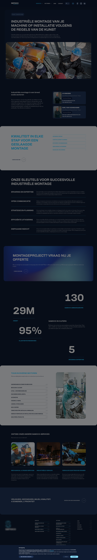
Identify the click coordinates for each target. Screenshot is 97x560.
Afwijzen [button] (66, 556)
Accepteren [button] (74, 556)
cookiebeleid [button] (52, 550)
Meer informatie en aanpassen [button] (26, 556)
